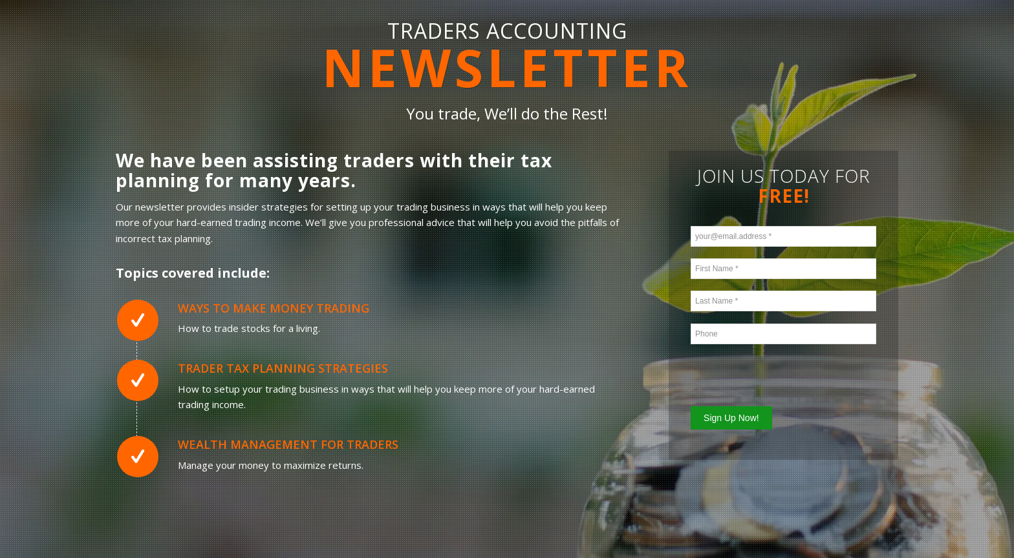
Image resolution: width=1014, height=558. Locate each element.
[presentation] (767, 373)
